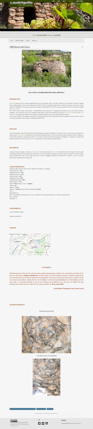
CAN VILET (69, 112)
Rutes (64, 1)
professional (35, 152)
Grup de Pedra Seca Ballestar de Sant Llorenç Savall (22, 408)
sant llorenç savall (41, 408)
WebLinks (34, 40)
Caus (59, 1)
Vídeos (27, 40)
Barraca (12, 103)
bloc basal (55, 152)
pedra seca (50, 408)
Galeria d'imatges (19, 40)
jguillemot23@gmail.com (76, 423)
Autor (11, 40)
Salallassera (22, 135)
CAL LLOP (15, 109)
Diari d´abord (79, 1)
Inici (54, 1)
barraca (34, 138)
